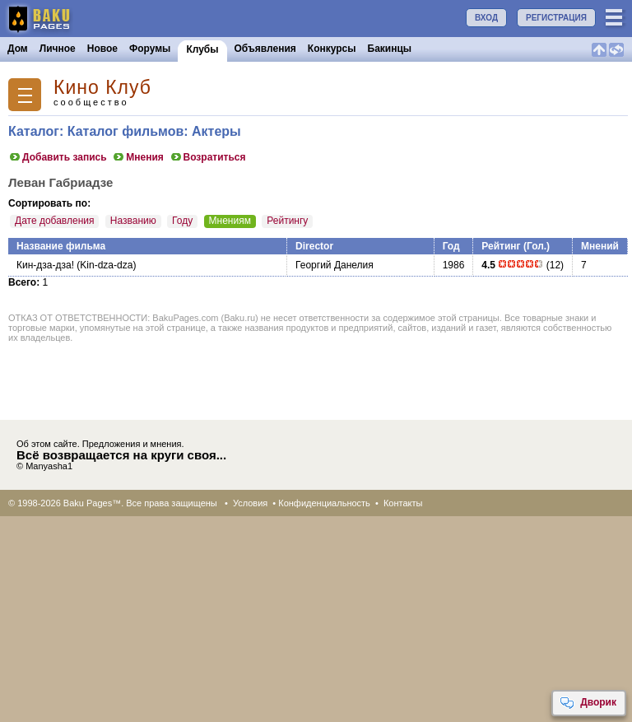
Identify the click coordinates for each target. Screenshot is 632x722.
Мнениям (230, 220)
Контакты (403, 503)
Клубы (202, 49)
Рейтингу (287, 220)
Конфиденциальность (324, 503)
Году (182, 220)
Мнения (138, 157)
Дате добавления (54, 220)
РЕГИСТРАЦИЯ (556, 17)
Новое (102, 48)
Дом (17, 48)
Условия (250, 503)
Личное (58, 48)
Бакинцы (390, 48)
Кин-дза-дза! (45, 265)
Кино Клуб (102, 87)
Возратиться (208, 157)
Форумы (149, 48)
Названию (133, 220)
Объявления (265, 48)
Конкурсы (332, 48)
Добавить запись (57, 157)
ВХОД (486, 17)
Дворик (588, 703)
